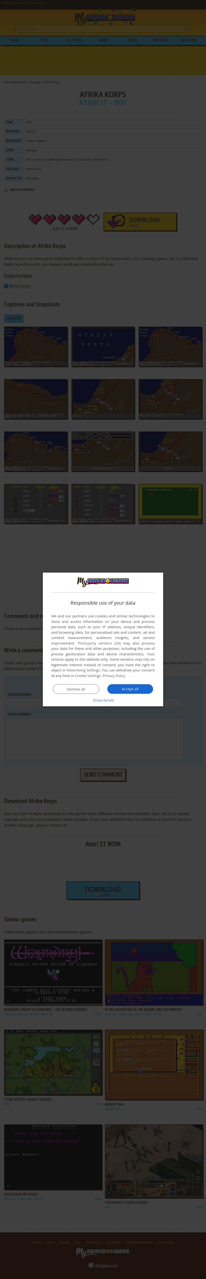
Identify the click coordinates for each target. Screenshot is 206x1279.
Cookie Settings (88, 675)
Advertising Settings (83, 670)
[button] (103, 700)
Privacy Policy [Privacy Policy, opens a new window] (114, 675)
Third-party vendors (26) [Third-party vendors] (99, 643)
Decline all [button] (76, 689)
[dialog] (103, 639)
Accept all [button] (130, 688)
